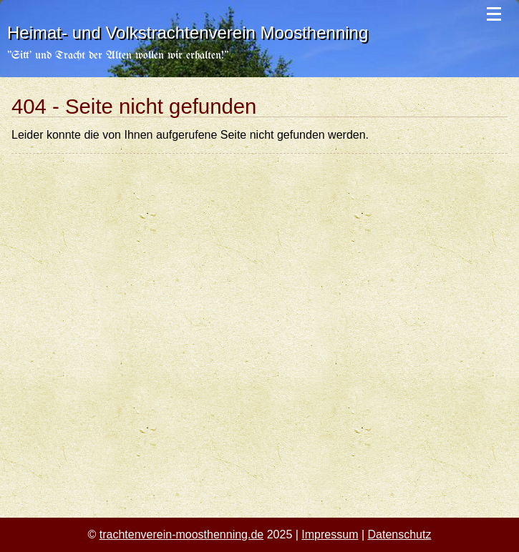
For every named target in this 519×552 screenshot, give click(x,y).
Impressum (329, 534)
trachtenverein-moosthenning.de (181, 534)
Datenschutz (400, 534)
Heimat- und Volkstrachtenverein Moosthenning (187, 32)
